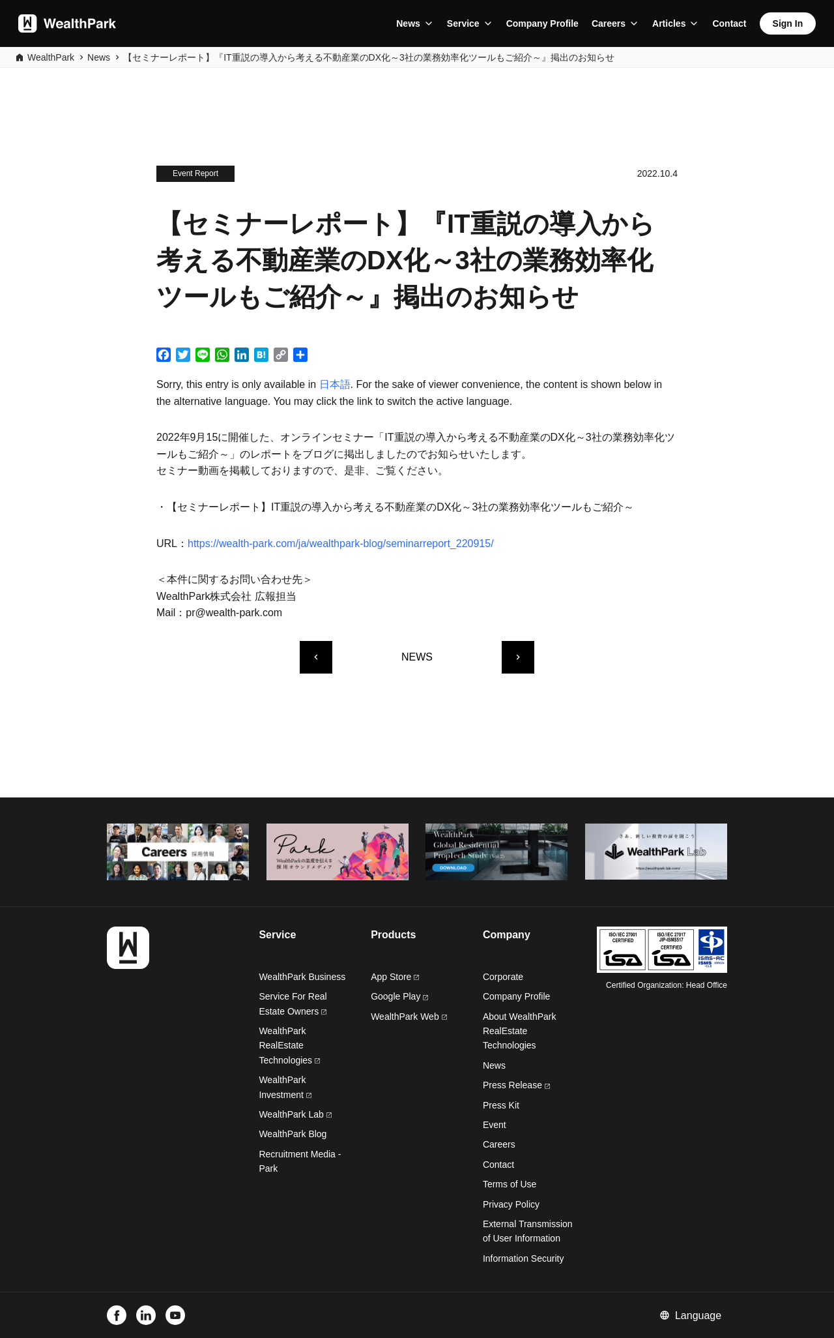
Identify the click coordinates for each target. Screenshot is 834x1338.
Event (494, 1125)
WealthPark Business (302, 977)
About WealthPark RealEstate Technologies (519, 1031)
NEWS (417, 656)
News (408, 23)
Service (463, 23)
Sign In (788, 23)
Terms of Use (509, 1184)
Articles (668, 23)
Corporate (503, 977)
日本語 (335, 384)
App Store (395, 977)
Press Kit (501, 1105)
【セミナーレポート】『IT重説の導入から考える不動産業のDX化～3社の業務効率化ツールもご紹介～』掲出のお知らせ (368, 57)
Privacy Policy (511, 1204)
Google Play (399, 996)
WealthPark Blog (292, 1134)
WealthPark (50, 57)
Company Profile (542, 23)
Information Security (523, 1258)
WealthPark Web (408, 1016)
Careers (609, 23)
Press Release (516, 1085)
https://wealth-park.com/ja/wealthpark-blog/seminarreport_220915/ (341, 543)
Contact (729, 23)
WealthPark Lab (291, 1114)
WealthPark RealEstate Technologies (289, 1045)
